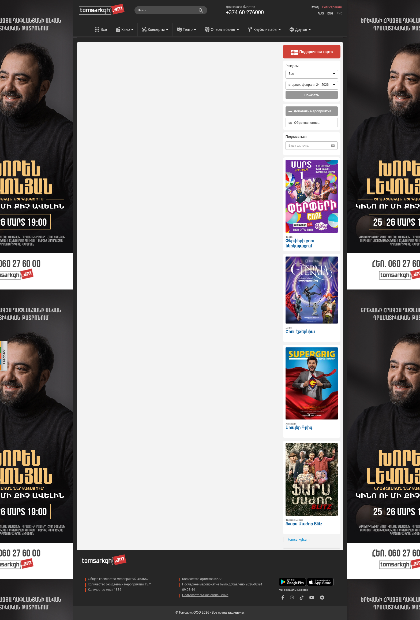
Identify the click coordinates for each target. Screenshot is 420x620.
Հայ (321, 13)
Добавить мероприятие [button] (309, 111)
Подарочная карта (311, 52)
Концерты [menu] (158, 29)
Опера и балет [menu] (225, 29)
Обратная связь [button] (304, 123)
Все (103, 29)
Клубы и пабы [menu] (267, 29)
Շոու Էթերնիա (300, 331)
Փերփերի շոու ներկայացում (300, 243)
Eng (330, 13)
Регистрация (332, 7)
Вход (315, 7)
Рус (340, 13)
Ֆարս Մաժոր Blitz (304, 523)
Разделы (292, 66)
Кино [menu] (127, 29)
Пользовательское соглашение (205, 595)
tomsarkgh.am (299, 539)
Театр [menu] (189, 29)
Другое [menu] (302, 29)
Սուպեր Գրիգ (299, 427)
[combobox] (312, 74)
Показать (311, 95)
